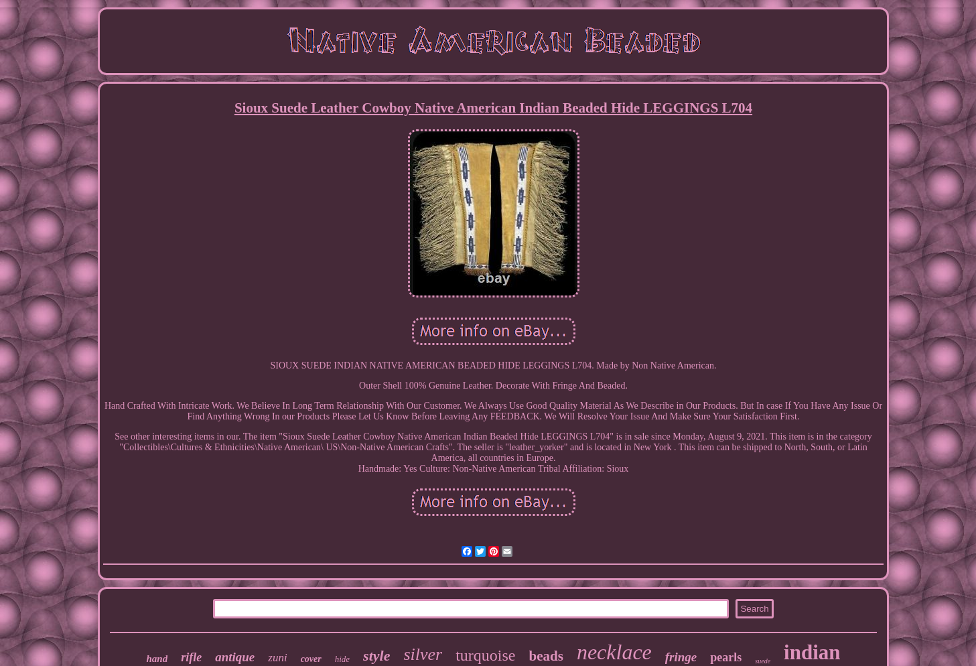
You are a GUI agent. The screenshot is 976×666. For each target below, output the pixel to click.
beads (546, 656)
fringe (681, 657)
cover (311, 659)
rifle (191, 657)
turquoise (485, 655)
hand (156, 658)
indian (812, 652)
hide (342, 659)
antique (235, 657)
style (376, 655)
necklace (614, 652)
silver (422, 654)
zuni (277, 657)
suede (762, 661)
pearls (726, 657)
